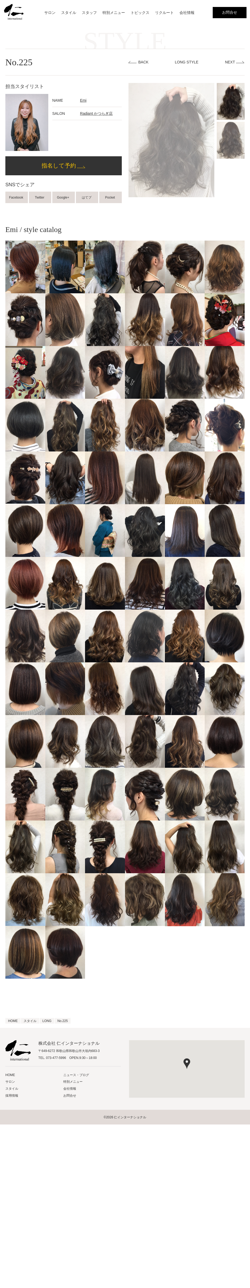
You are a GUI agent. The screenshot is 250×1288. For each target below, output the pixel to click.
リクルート (164, 12)
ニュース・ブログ (76, 1075)
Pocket (110, 197)
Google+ (63, 197)
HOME (10, 1075)
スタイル (68, 12)
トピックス (140, 12)
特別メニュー (113, 12)
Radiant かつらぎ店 (96, 113)
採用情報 (11, 1095)
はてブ (87, 197)
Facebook (16, 197)
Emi (83, 100)
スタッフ (89, 12)
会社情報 (186, 12)
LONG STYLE (186, 62)
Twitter (40, 197)
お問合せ (229, 12)
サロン (50, 12)
